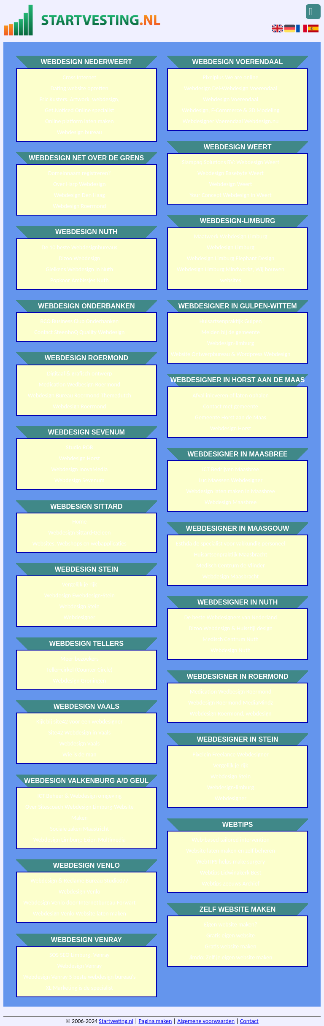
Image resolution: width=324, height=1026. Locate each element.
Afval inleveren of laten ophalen (230, 395)
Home (79, 521)
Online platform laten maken (79, 121)
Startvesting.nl (116, 1021)
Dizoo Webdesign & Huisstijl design (231, 628)
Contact (249, 1021)
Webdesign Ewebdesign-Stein (79, 595)
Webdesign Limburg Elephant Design (231, 258)
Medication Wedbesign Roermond (79, 384)
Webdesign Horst (79, 458)
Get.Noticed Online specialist (79, 110)
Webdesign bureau (79, 132)
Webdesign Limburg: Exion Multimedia (79, 839)
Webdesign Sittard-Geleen (79, 532)
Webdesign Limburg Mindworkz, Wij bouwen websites (230, 275)
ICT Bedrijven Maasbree (230, 469)
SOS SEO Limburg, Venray (79, 954)
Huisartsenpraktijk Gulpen (231, 321)
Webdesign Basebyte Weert (230, 173)
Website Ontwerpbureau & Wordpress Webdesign (231, 354)
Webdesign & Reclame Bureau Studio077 (79, 880)
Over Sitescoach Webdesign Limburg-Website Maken (79, 812)
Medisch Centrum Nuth (230, 639)
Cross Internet (79, 77)
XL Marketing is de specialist (79, 987)
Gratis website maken (230, 946)
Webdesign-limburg (230, 343)
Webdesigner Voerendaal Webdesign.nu (231, 121)
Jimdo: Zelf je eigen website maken (231, 957)
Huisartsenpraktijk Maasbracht (230, 554)
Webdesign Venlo (79, 891)
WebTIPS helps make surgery (230, 861)
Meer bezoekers (79, 658)
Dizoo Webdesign (79, 258)
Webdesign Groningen (79, 680)
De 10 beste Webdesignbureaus (80, 247)
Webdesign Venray (79, 965)
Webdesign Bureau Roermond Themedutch (79, 395)
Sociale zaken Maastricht (79, 828)
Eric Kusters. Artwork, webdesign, (80, 99)
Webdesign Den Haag (79, 195)
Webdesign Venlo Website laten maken (79, 913)
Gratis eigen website (230, 935)
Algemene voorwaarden (206, 1021)
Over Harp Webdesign (79, 184)
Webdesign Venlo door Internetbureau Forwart (79, 902)
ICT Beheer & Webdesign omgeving (80, 795)
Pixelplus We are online (231, 77)
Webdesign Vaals (79, 743)
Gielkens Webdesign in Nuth (79, 269)
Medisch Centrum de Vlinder (230, 565)
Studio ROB (79, 447)
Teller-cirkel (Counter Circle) (79, 669)
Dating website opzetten (79, 88)
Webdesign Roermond (79, 206)
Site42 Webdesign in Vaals (79, 732)
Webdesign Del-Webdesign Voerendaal (230, 88)
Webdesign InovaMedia (79, 469)
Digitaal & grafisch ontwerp (79, 373)
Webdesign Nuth (231, 650)
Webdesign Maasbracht (230, 576)
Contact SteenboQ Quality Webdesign (79, 332)
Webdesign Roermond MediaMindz (230, 702)
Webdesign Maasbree (230, 502)
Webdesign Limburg (230, 247)
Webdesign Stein (79, 606)
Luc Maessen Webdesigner (230, 480)
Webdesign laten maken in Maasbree (230, 491)
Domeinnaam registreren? (79, 173)
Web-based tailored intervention (231, 839)
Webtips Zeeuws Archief (230, 883)
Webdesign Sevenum (79, 480)
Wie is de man (79, 754)
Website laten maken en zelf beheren (230, 850)
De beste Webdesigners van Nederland (230, 617)
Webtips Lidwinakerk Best (231, 872)
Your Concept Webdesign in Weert (230, 195)
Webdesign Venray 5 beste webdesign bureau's (79, 976)
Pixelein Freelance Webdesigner (230, 754)
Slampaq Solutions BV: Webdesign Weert (230, 162)
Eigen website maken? (230, 924)
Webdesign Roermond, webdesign (231, 713)
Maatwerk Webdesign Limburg (230, 236)
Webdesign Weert (230, 184)
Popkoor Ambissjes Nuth (79, 280)
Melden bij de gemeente (230, 332)
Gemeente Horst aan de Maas (230, 417)
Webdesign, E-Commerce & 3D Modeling (230, 110)
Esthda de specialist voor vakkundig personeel (231, 543)
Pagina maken (155, 1021)
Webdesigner (79, 617)
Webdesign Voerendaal (230, 99)
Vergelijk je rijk (79, 584)
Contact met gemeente (230, 406)
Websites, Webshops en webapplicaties (79, 543)
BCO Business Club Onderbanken (79, 321)
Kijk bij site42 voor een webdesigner (79, 721)
